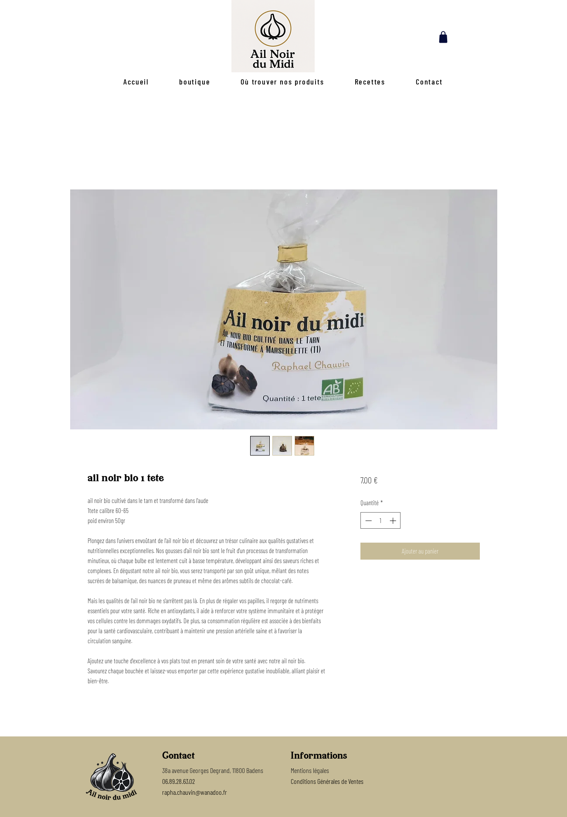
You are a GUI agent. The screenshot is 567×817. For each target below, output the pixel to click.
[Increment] (394, 521)
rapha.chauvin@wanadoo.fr (194, 792)
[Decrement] (367, 521)
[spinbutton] (380, 521)
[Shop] (443, 36)
